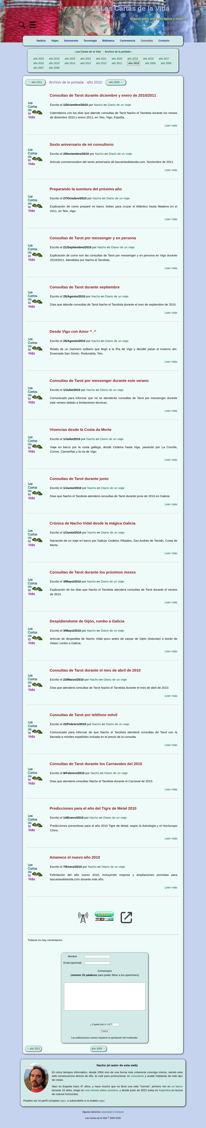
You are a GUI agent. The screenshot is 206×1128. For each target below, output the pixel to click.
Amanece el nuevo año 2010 (75, 857)
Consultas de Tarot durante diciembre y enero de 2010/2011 (103, 95)
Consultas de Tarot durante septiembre (85, 287)
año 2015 (54, 63)
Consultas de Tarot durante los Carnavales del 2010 (96, 764)
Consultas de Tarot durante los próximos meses (93, 572)
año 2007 (38, 67)
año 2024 (54, 58)
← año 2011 (35, 82)
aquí (63, 1106)
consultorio (137, 1081)
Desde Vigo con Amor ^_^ (73, 331)
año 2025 (38, 58)
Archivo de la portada (117, 51)
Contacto (119, 1117)
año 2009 (150, 63)
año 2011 (117, 63)
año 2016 (38, 63)
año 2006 (54, 67)
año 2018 (148, 58)
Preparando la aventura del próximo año (86, 189)
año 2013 (85, 63)
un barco (177, 1092)
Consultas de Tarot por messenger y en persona (93, 238)
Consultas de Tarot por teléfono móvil (83, 715)
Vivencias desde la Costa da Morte (80, 429)
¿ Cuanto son (97, 1030)
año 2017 (164, 58)
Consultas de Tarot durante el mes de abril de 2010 (95, 670)
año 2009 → (116, 82)
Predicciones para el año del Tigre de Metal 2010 (93, 808)
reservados (107, 1117)
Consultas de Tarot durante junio (79, 479)
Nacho (98, 104)
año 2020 (117, 58)
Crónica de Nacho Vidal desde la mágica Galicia (92, 523)
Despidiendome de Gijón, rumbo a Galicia (87, 621)
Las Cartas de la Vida (88, 51)
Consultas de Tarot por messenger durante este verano (99, 380)
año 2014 (70, 63)
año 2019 (132, 58)
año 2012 (101, 63)
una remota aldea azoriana (101, 1095)
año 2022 (85, 58)
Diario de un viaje (119, 104)
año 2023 (70, 58)
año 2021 (101, 58)
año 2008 (166, 63)
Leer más (171, 125)
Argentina (165, 1095)
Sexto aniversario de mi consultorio (82, 144)
